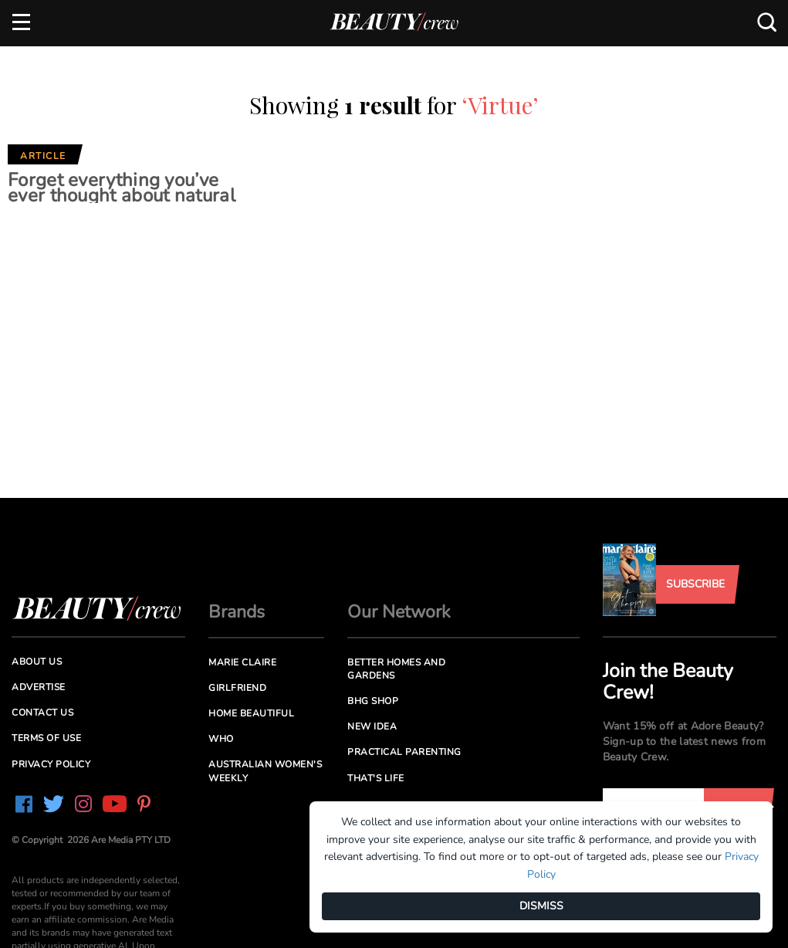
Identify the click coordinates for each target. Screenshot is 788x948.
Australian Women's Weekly (265, 771)
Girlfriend (237, 688)
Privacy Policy (51, 764)
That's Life (375, 778)
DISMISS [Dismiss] (541, 906)
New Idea (372, 726)
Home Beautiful (251, 713)
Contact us (42, 712)
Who (221, 739)
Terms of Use (46, 738)
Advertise (39, 687)
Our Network (399, 612)
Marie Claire (242, 662)
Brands (236, 612)
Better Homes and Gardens (396, 669)
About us (37, 661)
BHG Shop (372, 701)
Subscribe (695, 584)
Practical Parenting (404, 752)
